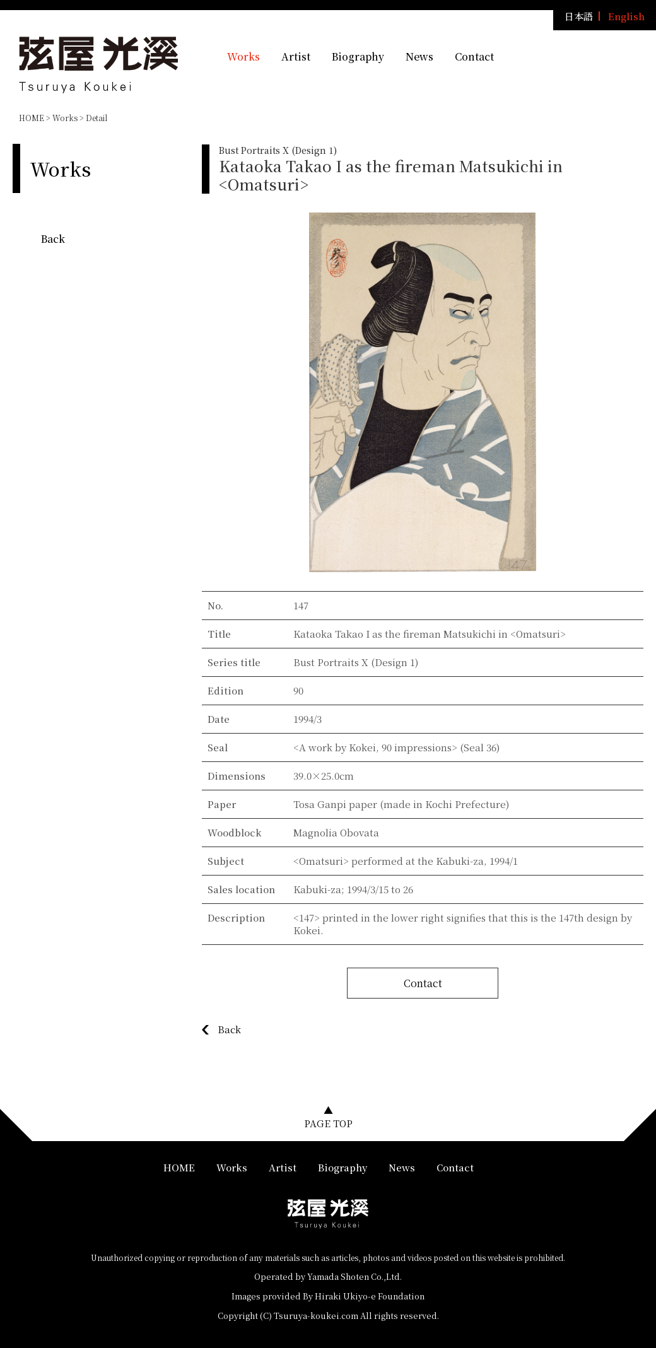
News (419, 56)
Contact (474, 56)
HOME (31, 117)
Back (53, 239)
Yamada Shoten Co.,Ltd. (354, 1276)
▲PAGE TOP (328, 1116)
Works (243, 56)
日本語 (579, 16)
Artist (295, 56)
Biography (358, 56)
